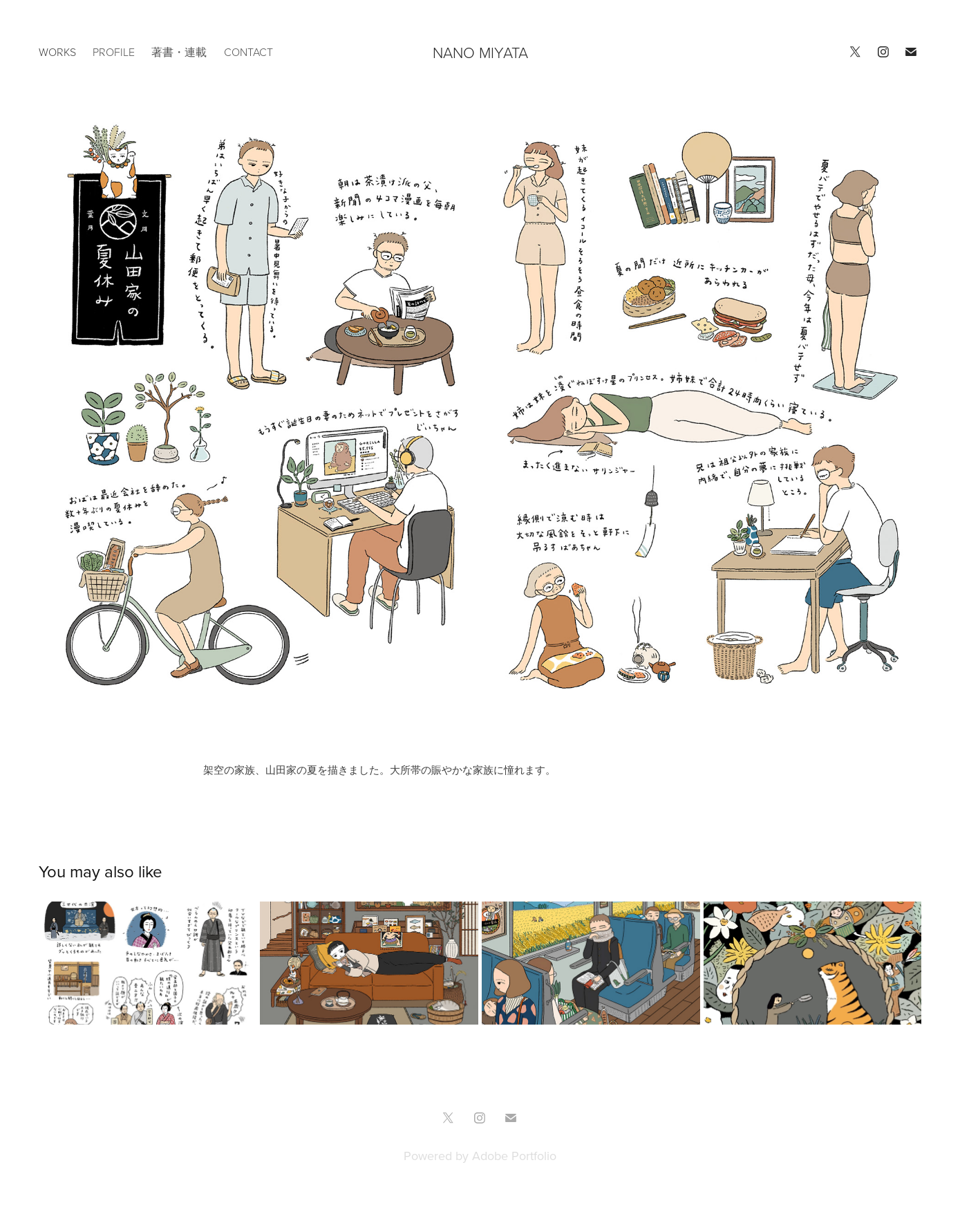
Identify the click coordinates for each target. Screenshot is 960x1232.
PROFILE (114, 51)
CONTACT (248, 51)
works (57, 51)
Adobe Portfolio (514, 1155)
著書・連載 (179, 51)
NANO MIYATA (480, 52)
